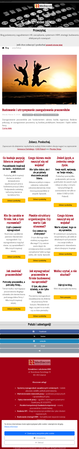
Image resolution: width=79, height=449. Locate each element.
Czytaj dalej (7, 128)
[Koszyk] (18, 6)
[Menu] (13, 6)
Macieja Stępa (55, 149)
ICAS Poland (40, 149)
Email (43, 346)
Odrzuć (39, 442)
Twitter (43, 336)
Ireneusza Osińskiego (25, 149)
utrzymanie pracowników (50, 115)
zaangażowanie (27, 115)
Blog (7, 48)
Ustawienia (39, 438)
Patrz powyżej (65, 297)
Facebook (42, 332)
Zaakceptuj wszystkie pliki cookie (39, 433)
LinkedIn (43, 341)
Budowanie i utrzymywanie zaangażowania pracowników (36, 110)
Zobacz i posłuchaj (13, 201)
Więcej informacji (11, 426)
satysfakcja (37, 115)
